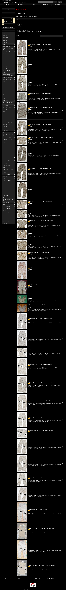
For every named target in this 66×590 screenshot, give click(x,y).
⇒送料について (20, 14)
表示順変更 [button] (42, 35)
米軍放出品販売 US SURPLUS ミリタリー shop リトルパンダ (14, 2)
